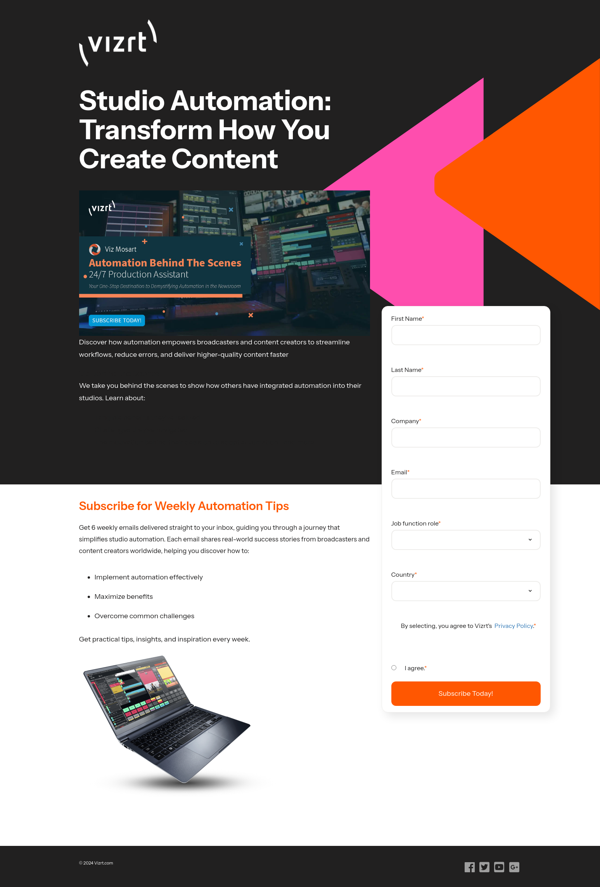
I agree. (415, 668)
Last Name (406, 369)
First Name (406, 318)
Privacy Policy (513, 625)
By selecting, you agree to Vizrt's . (467, 625)
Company (405, 421)
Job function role (415, 523)
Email (399, 472)
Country (403, 574)
